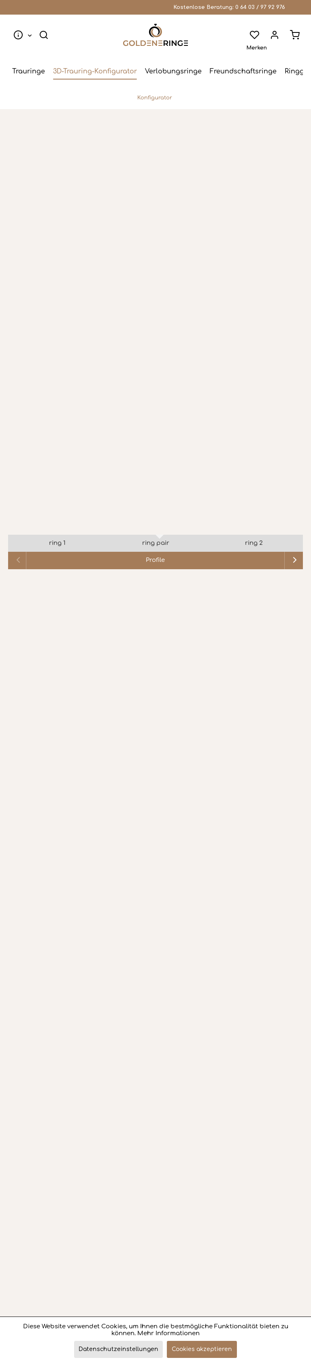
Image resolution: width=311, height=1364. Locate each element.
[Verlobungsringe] (173, 71)
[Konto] (274, 35)
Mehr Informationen (168, 1333)
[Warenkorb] (295, 35)
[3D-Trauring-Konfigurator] (95, 71)
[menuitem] (21, 35)
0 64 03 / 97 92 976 (260, 7)
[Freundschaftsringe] (243, 71)
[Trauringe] (28, 71)
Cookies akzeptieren (202, 1349)
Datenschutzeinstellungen (118, 1349)
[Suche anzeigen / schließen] (44, 35)
